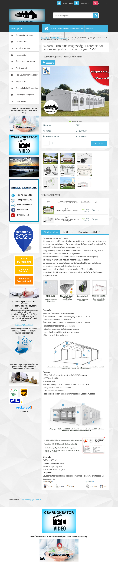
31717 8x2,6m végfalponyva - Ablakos (67, 210)
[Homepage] (46, 28)
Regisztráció (83, 3)
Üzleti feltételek (63, 28)
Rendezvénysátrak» (24, 35)
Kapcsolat (89, 28)
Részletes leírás (51, 232)
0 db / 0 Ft (102, 3)
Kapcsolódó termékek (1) (89, 232)
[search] (95, 15)
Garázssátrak (21, 68)
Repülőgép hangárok (25, 94)
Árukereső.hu (24, 411)
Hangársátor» (22, 54)
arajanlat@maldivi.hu (24, 324)
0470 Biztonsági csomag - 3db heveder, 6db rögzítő (67, 219)
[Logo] (27, 15)
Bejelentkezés (64, 3)
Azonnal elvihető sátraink (27, 88)
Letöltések (68, 232)
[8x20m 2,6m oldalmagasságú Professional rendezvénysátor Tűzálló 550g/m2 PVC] (51, 153)
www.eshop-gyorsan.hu (31, 499)
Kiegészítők (21, 81)
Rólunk (53, 28)
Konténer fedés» (23, 48)
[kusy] (46, 143)
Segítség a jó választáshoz (55, 35)
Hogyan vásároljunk (77, 28)
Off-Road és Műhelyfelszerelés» (24, 102)
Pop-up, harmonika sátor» (27, 74)
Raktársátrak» (22, 41)
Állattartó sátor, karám (25, 61)
